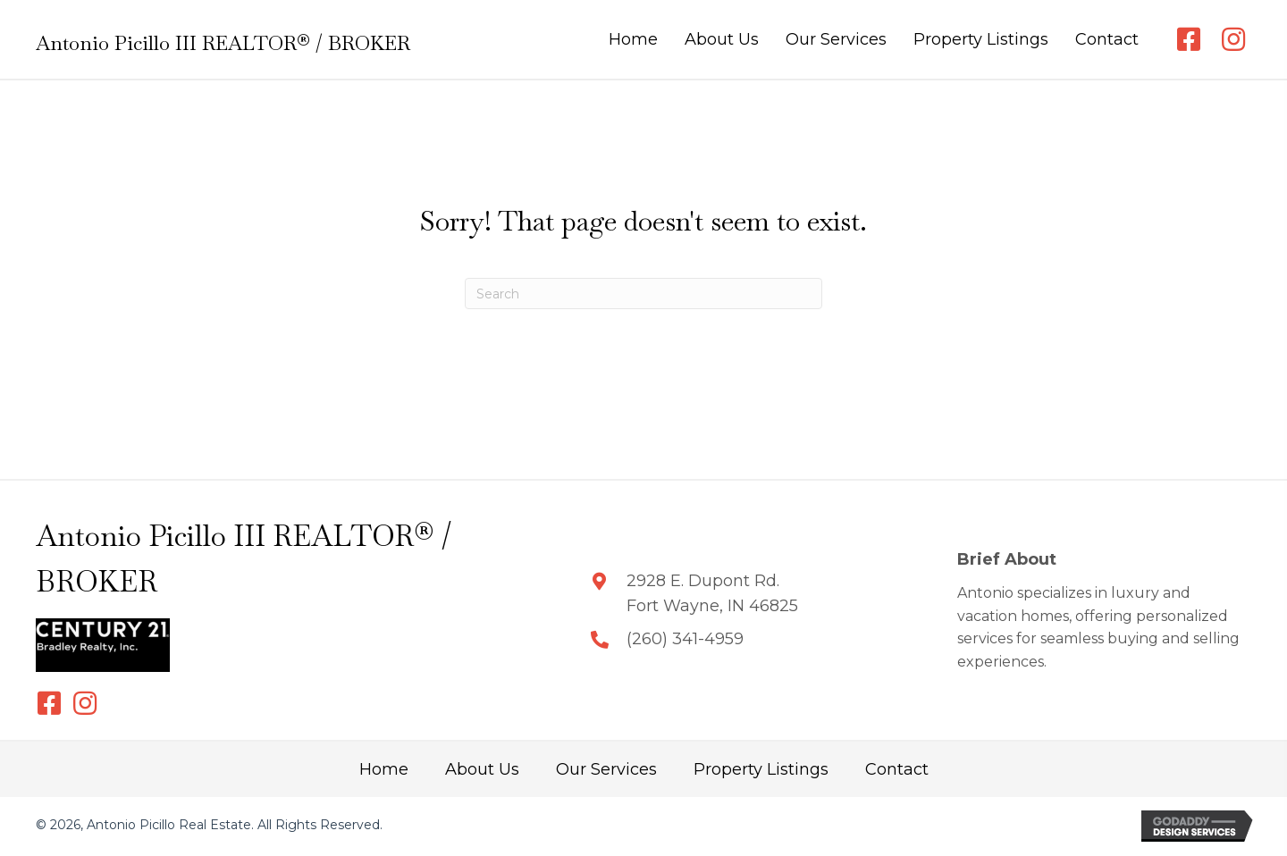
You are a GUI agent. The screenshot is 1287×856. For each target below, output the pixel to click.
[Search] (643, 293)
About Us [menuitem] (482, 769)
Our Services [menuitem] (606, 769)
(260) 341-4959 (685, 639)
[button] (1189, 39)
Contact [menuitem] (897, 769)
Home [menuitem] (383, 769)
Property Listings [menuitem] (761, 769)
